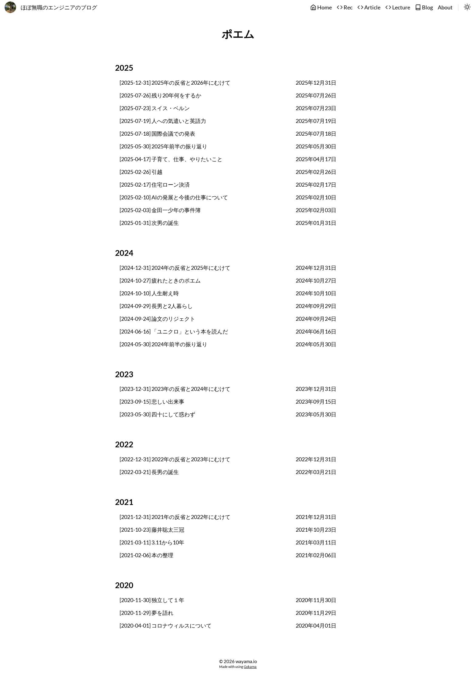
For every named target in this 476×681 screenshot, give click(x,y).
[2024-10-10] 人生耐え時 (149, 293)
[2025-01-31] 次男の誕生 (149, 223)
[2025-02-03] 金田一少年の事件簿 (160, 210)
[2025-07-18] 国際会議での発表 (157, 133)
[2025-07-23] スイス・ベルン (155, 108)
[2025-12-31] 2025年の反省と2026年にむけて (175, 83)
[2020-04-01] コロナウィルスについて (166, 625)
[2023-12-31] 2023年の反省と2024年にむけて (175, 389)
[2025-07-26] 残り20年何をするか (160, 95)
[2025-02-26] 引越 (141, 172)
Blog (424, 7)
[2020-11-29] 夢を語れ (146, 613)
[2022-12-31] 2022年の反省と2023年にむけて (175, 459)
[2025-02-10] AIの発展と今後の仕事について (174, 197)
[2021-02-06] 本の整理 (146, 555)
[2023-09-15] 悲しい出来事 (152, 401)
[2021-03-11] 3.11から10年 (152, 542)
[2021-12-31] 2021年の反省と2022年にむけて (175, 517)
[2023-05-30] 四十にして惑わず (157, 414)
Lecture (397, 7)
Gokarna (250, 667)
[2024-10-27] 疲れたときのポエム (160, 280)
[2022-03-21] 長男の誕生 (149, 472)
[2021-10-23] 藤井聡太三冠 (152, 530)
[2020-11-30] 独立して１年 (152, 600)
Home (321, 7)
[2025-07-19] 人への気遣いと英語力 (163, 121)
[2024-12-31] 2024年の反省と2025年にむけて (175, 268)
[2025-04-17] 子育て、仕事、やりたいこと (171, 159)
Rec (344, 7)
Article (368, 7)
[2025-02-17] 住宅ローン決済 (155, 184)
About (445, 7)
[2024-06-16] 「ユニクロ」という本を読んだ (174, 331)
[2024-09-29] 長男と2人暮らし (156, 306)
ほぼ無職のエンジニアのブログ (59, 7)
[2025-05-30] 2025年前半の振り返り (163, 146)
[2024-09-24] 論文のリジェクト (157, 319)
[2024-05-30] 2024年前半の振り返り (163, 344)
